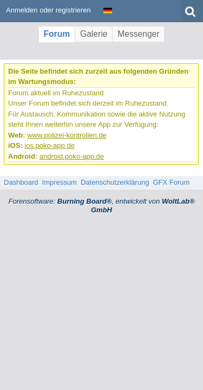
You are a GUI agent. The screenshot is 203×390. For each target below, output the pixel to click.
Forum (57, 33)
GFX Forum (171, 182)
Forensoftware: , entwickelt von (101, 205)
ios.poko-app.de (49, 145)
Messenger (138, 33)
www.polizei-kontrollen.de (67, 135)
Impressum (59, 182)
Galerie (93, 33)
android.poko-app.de (72, 156)
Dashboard (21, 182)
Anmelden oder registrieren (48, 10)
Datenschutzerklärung (115, 182)
